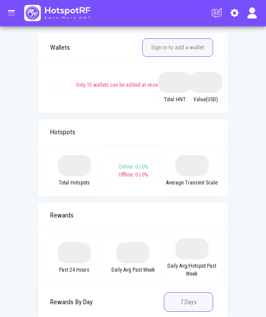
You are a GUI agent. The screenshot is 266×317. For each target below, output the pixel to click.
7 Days (188, 302)
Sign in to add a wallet (177, 47)
